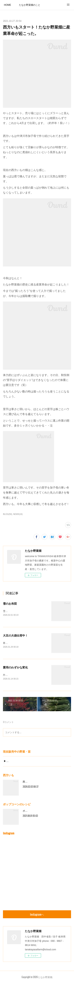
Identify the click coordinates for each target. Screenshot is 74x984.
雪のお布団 (10, 603)
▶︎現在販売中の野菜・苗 (17, 762)
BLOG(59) (7, 514)
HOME (7, 5)
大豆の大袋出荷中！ (15, 635)
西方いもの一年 (31, 782)
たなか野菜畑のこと (29, 5)
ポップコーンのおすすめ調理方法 (40, 811)
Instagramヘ (37, 915)
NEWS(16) (18, 514)
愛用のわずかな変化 (15, 667)
